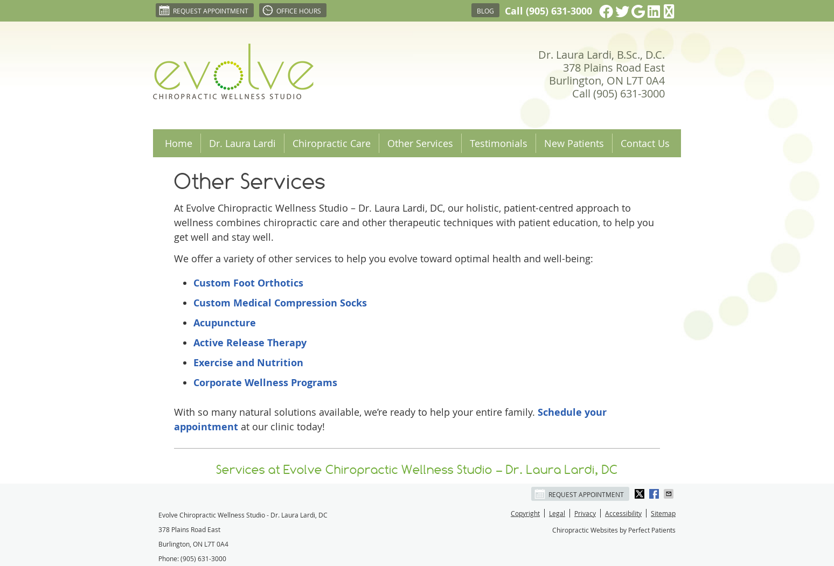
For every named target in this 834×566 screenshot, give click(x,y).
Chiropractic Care (332, 143)
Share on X (641, 494)
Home (178, 143)
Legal (557, 513)
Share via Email (670, 494)
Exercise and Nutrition (248, 362)
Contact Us (645, 143)
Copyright (525, 513)
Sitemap (663, 513)
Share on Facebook (655, 494)
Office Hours (291, 10)
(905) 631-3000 (559, 11)
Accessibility (623, 513)
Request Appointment (203, 10)
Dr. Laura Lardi (242, 143)
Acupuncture (224, 323)
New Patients (574, 143)
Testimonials (498, 143)
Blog (485, 10)
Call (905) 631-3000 (618, 93)
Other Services (420, 143)
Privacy (585, 513)
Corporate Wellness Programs (265, 382)
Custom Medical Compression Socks (280, 303)
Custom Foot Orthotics (248, 283)
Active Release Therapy (250, 343)
